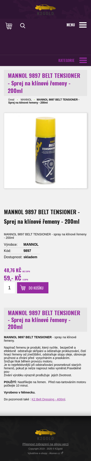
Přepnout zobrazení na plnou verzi (45, 444)
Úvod (11, 99)
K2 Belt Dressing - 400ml (48, 399)
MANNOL (26, 99)
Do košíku (36, 288)
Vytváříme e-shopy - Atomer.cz (45, 453)
